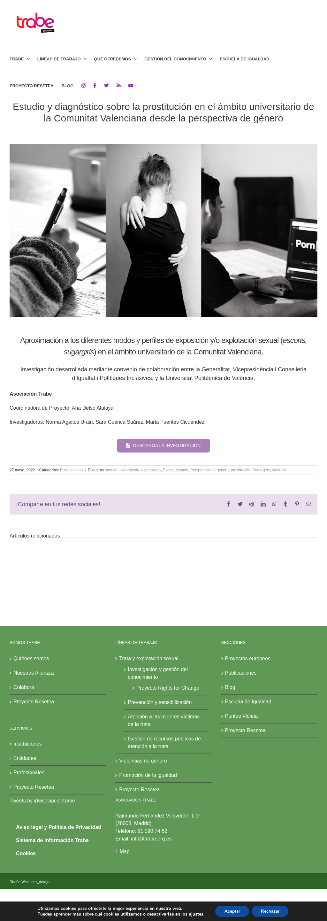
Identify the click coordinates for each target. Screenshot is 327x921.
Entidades (24, 758)
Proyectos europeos (247, 658)
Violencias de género (143, 760)
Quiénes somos (31, 658)
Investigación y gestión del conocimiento (158, 673)
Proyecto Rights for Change (167, 688)
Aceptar (232, 911)
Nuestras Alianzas (33, 673)
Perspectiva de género (209, 470)
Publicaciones (72, 470)
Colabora (23, 687)
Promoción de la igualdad (148, 775)
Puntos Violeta (241, 716)
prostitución (240, 470)
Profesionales (28, 772)
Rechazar (270, 911)
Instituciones (27, 744)
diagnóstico (151, 470)
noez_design (39, 882)
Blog (230, 687)
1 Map (122, 851)
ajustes (194, 914)
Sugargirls (261, 470)
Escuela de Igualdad (248, 701)
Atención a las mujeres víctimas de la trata (164, 720)
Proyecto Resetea (33, 701)
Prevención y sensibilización (160, 702)
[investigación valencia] (163, 230)
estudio (182, 470)
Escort (168, 470)
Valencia (279, 470)
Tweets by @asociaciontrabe (42, 800)
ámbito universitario (122, 470)
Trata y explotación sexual (148, 658)
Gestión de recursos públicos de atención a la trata (164, 742)
